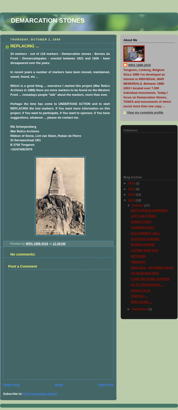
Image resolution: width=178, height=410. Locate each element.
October (138, 205)
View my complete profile (145, 112)
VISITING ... (139, 296)
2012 (132, 183)
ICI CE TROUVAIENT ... (147, 285)
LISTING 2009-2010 (145, 250)
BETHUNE (138, 256)
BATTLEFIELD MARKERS (149, 210)
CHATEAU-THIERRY (145, 239)
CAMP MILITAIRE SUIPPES (150, 279)
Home (59, 384)
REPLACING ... (141, 302)
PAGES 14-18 (140, 290)
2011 (132, 189)
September (140, 309)
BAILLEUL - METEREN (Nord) (152, 267)
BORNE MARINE (143, 244)
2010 (132, 194)
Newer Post (11, 384)
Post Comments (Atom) (40, 394)
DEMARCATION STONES (48, 20)
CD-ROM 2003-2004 (145, 273)
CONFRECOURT (143, 227)
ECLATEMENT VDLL (145, 233)
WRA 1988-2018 (139, 65)
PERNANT (138, 262)
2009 (132, 200)
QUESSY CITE (141, 222)
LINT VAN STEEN (143, 216)
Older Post (106, 384)
